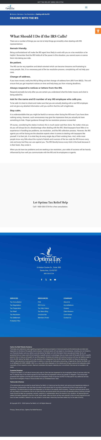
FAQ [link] (39, 302)
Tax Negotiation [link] (15, 305)
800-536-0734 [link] (49, 274)
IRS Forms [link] (41, 305)
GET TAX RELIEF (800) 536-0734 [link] (50, 2)
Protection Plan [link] (15, 321)
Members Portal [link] (43, 318)
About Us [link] (67, 302)
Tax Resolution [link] (29, 14)
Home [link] (13, 14)
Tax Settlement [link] (15, 318)
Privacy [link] (12, 410)
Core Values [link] (68, 315)
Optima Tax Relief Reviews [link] (33, 410)
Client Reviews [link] (68, 311)
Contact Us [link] (67, 318)
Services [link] (20, 14)
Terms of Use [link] (20, 410)
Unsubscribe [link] (42, 315)
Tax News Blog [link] (43, 311)
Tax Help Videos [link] (43, 308)
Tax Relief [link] (13, 311)
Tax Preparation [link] (15, 308)
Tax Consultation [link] (16, 302)
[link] (98, 31)
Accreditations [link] (68, 305)
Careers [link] (66, 308)
